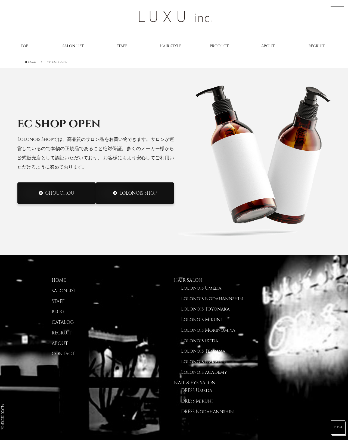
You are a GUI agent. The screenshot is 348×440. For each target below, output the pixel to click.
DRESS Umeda (196, 391)
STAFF (121, 46)
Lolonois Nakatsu (203, 362)
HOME (59, 280)
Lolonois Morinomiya (208, 330)
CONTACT (63, 354)
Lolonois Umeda (201, 288)
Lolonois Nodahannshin (212, 299)
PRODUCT (219, 46)
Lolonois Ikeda (199, 341)
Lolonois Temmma (203, 351)
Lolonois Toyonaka (205, 309)
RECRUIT (316, 46)
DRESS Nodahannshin (207, 412)
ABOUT (268, 46)
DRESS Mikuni (197, 401)
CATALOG (63, 322)
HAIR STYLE (170, 46)
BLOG (58, 312)
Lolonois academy (204, 372)
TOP (24, 46)
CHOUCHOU (59, 193)
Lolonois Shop (138, 193)
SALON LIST (73, 46)
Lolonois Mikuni (201, 320)
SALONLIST (64, 291)
